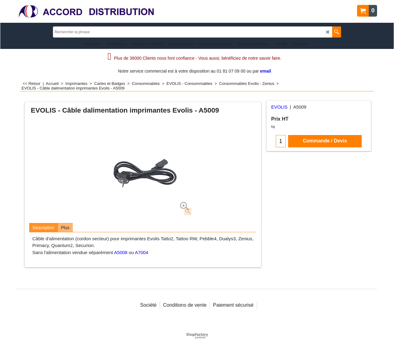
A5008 (120, 252)
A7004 (141, 252)
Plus (65, 227)
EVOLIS (279, 107)
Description (43, 227)
